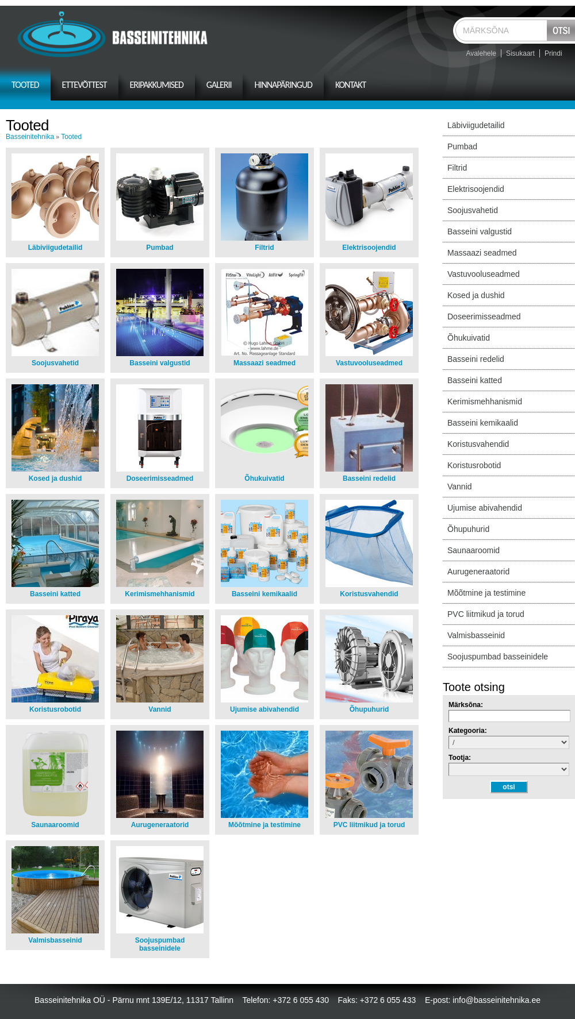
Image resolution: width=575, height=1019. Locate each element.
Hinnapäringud (283, 84)
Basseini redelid (369, 478)
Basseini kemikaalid (264, 594)
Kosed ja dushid (55, 478)
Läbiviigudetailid (55, 248)
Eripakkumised (156, 84)
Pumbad (159, 248)
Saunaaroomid (55, 825)
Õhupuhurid (369, 709)
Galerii (219, 84)
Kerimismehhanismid (159, 594)
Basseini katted (55, 594)
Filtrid (264, 248)
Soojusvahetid (55, 363)
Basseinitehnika (30, 137)
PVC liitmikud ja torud (369, 825)
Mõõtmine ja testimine (264, 825)
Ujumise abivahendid (264, 709)
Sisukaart (520, 53)
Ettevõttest (84, 84)
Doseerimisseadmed (160, 478)
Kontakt (350, 84)
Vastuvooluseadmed (369, 363)
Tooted (25, 84)
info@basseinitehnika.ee (496, 1000)
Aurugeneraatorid (160, 825)
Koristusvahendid (369, 594)
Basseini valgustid (159, 363)
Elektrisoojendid (369, 248)
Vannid (159, 709)
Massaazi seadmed (264, 363)
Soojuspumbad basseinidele (160, 944)
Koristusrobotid (55, 709)
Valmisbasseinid (55, 940)
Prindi (553, 53)
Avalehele (481, 53)
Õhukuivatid (264, 478)
